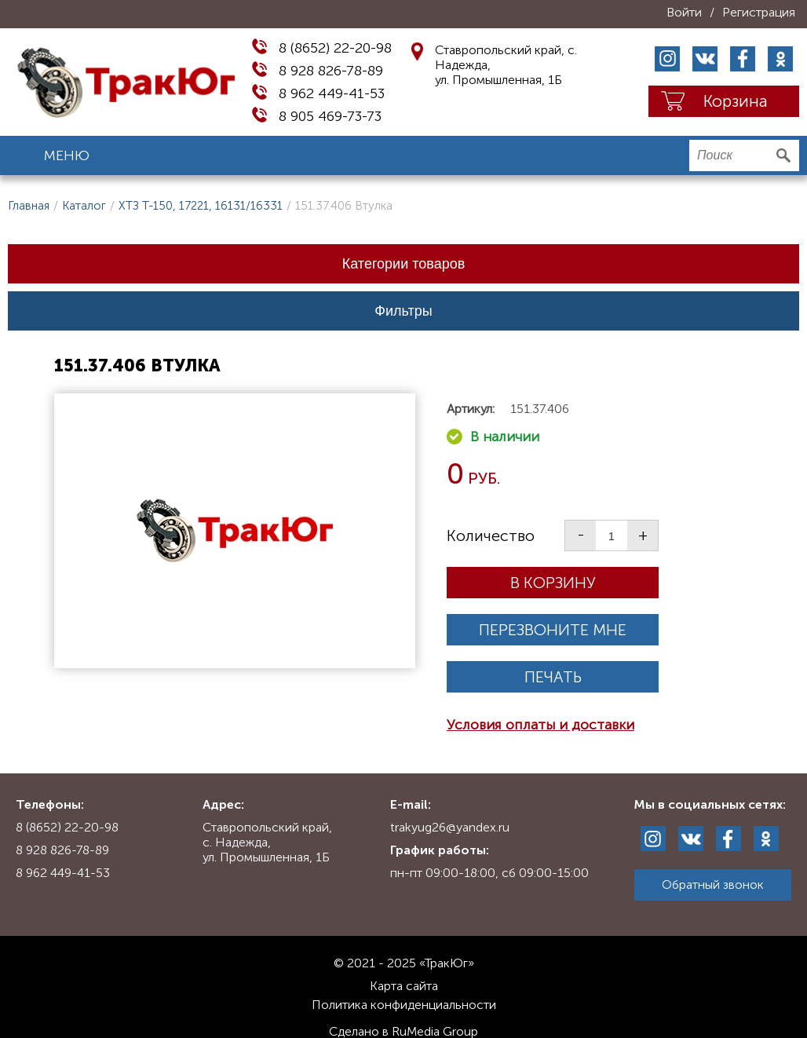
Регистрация (758, 12)
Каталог (84, 206)
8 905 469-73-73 (330, 116)
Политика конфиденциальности (404, 1004)
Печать (553, 676)
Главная (28, 206)
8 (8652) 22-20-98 (335, 48)
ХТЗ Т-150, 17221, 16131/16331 (201, 206)
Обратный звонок (713, 884)
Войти (684, 12)
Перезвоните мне (552, 629)
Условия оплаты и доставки (540, 724)
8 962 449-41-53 (332, 93)
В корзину (553, 582)
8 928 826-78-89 (331, 70)
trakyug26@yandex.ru (449, 827)
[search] (744, 155)
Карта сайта (404, 985)
